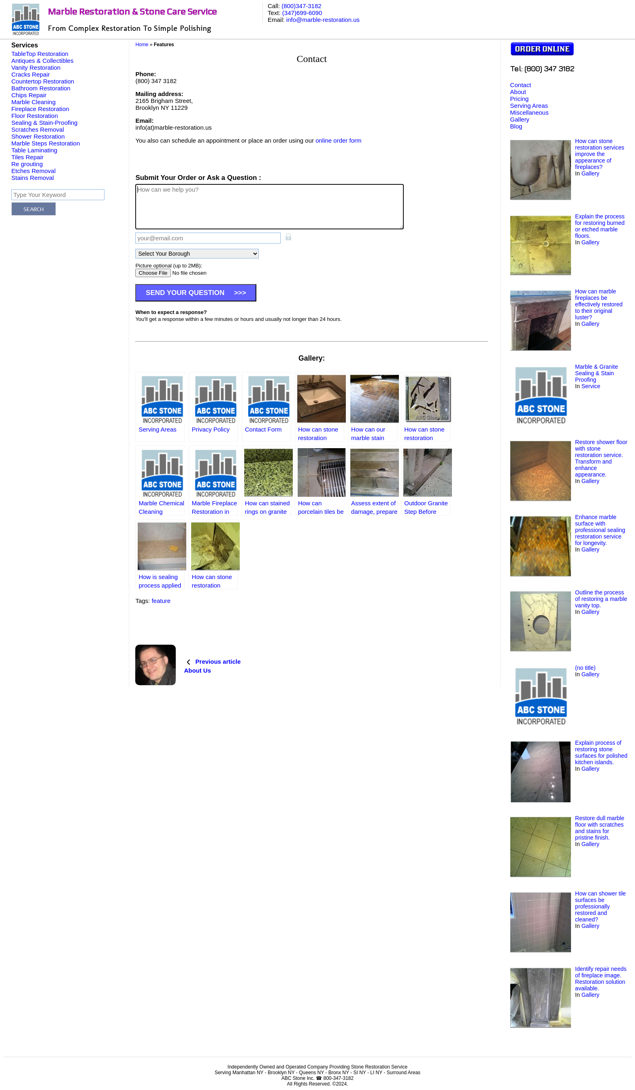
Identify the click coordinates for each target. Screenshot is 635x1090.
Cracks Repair (30, 74)
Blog (516, 126)
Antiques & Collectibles (42, 60)
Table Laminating (34, 150)
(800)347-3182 (301, 5)
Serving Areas (529, 105)
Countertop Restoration (42, 81)
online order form (338, 140)
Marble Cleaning (33, 101)
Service (591, 386)
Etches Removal (33, 170)
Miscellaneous (529, 112)
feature (160, 600)
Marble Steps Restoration (45, 143)
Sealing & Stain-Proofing (44, 122)
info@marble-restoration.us (323, 19)
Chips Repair (29, 95)
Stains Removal (32, 177)
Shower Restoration (38, 136)
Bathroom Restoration (40, 88)
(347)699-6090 (302, 12)
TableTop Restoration (39, 53)
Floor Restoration (34, 115)
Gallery (520, 119)
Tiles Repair (27, 157)
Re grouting (27, 163)
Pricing (519, 98)
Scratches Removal (37, 129)
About (518, 91)
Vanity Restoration (35, 67)
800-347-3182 (338, 1078)
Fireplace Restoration (40, 108)
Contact (520, 84)
